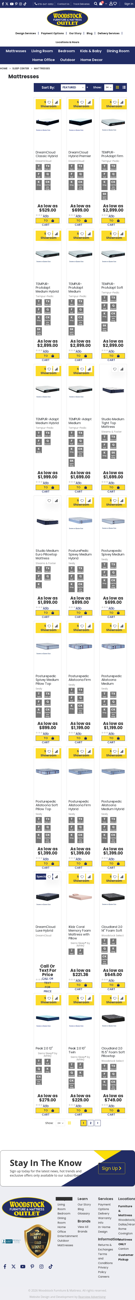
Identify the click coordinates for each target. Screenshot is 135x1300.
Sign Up (111, 1168)
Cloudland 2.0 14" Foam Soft (112, 929)
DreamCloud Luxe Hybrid (45, 929)
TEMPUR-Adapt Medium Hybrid (47, 421)
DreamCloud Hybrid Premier (80, 154)
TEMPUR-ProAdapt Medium (76, 287)
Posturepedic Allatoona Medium (111, 680)
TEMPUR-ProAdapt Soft (112, 286)
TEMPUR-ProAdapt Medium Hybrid (47, 287)
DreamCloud (43, 161)
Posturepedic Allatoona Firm (80, 678)
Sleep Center (20, 68)
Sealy (72, 563)
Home (3, 68)
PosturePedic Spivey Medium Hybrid (80, 554)
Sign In (128, 4)
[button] (49, 102)
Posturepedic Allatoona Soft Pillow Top (47, 805)
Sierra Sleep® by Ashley (80, 944)
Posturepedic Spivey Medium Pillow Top (47, 680)
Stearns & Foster (111, 431)
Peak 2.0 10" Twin (77, 1050)
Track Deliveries (81, 3)
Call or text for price (47, 985)
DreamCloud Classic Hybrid (46, 154)
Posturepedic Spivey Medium (113, 552)
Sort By (48, 87)
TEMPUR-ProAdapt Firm (112, 154)
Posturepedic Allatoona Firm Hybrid (80, 805)
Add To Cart (48, 220)
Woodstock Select (112, 935)
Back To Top (111, 1123)
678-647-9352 (44, 3)
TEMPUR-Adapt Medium (80, 421)
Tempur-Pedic (110, 161)
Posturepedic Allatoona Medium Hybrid (112, 805)
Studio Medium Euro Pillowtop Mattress (47, 554)
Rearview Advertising (91, 1297)
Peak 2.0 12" (44, 1048)
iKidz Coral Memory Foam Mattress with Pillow (80, 932)
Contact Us (63, 3)
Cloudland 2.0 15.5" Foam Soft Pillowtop (113, 1052)
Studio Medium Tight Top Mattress (112, 423)
